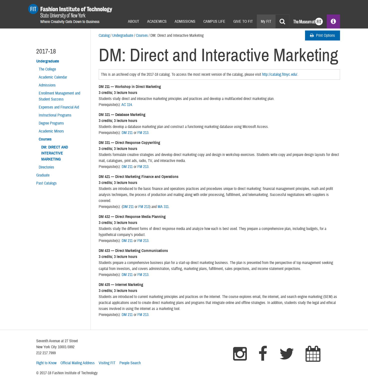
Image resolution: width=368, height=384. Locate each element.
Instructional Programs (55, 115)
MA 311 (163, 206)
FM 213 (142, 132)
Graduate (42, 175)
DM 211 (127, 132)
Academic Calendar (53, 77)
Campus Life (214, 21)
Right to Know (46, 363)
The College (47, 69)
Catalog (104, 35)
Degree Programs (51, 123)
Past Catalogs (46, 183)
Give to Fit (243, 21)
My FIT (266, 21)
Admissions (185, 21)
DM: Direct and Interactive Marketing (54, 153)
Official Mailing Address (77, 363)
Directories (46, 167)
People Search (130, 363)
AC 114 (126, 104)
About (133, 21)
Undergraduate (122, 35)
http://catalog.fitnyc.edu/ (279, 74)
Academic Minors (51, 131)
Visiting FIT (107, 363)
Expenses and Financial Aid (59, 107)
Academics (157, 21)
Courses (142, 35)
